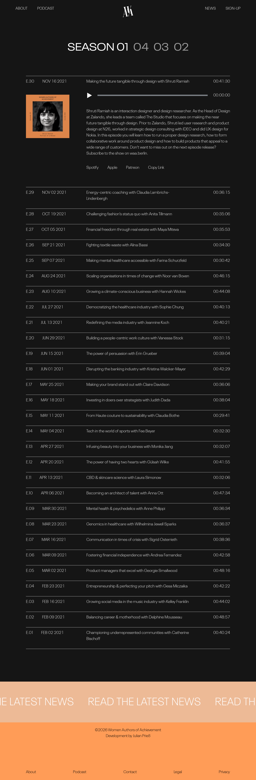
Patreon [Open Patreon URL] (132, 168)
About (21, 9)
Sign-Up (233, 9)
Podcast (45, 9)
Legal (178, 772)
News (210, 9)
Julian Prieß (141, 736)
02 (181, 47)
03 (161, 47)
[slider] (152, 95)
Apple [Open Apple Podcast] (112, 168)
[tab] (128, 83)
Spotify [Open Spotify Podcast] (92, 168)
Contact (130, 772)
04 (141, 47)
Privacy (224, 772)
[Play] (91, 95)
